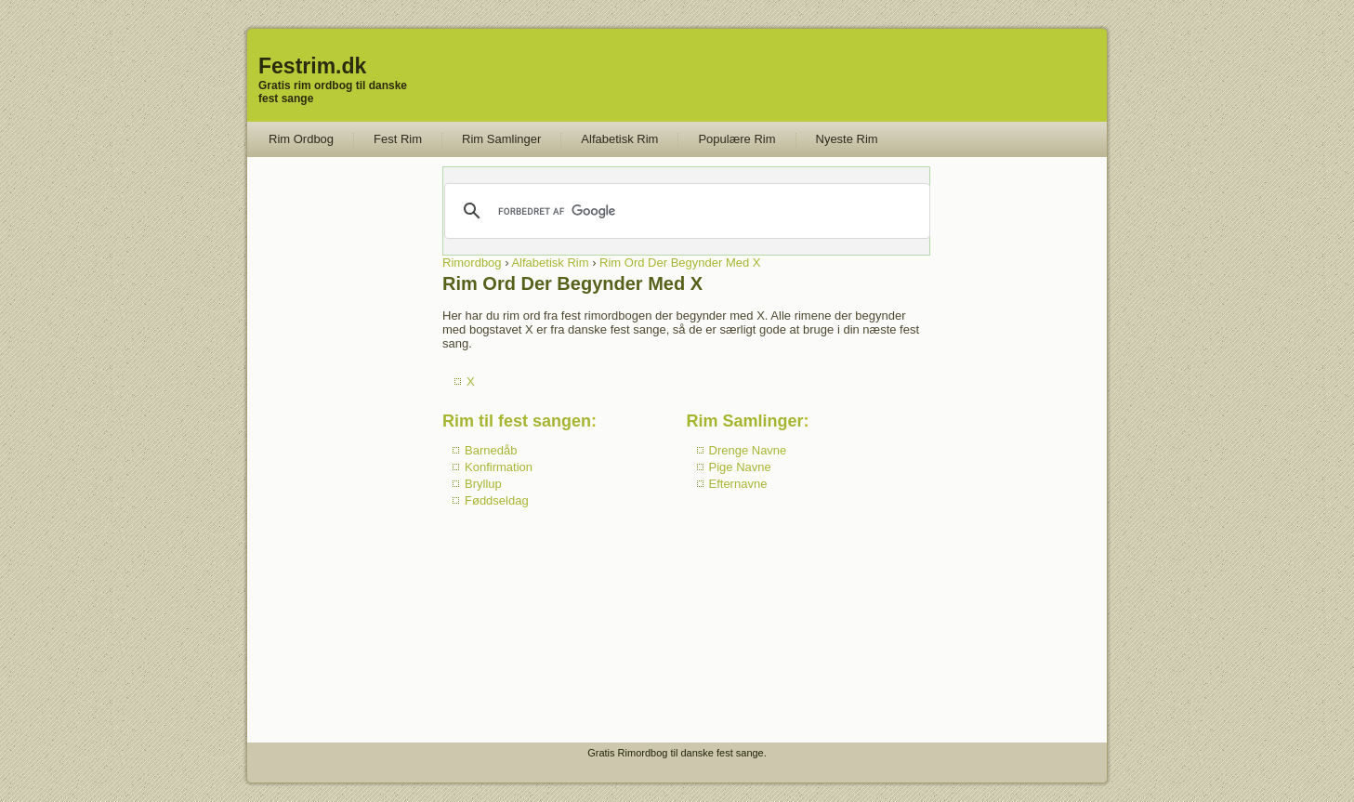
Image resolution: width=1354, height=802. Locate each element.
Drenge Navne (748, 450)
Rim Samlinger (501, 139)
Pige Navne (740, 467)
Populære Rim (736, 139)
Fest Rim (398, 139)
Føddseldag (497, 500)
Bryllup (483, 484)
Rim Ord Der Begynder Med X (679, 263)
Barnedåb (491, 450)
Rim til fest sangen (516, 421)
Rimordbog (472, 263)
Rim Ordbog (301, 139)
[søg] (685, 211)
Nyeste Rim (847, 139)
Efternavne (738, 484)
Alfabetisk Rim (619, 139)
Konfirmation (498, 467)
